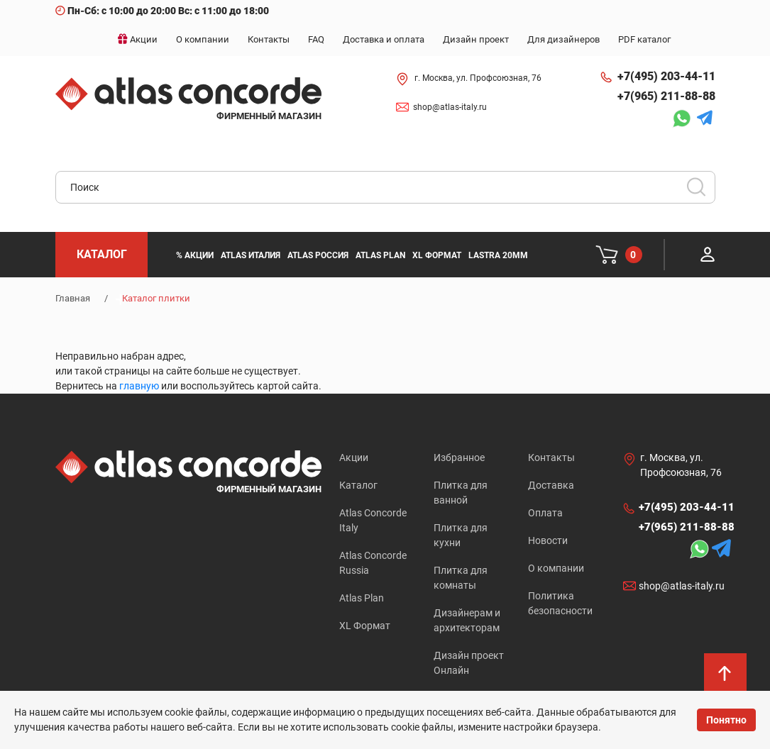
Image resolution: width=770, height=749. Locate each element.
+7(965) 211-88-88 (666, 96)
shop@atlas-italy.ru (450, 107)
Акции (353, 457)
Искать (701, 191)
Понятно (726, 720)
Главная (72, 298)
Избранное (459, 457)
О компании (556, 568)
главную (139, 386)
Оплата (545, 512)
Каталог (358, 485)
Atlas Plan (361, 598)
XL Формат (364, 625)
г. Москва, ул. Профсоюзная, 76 (477, 78)
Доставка (551, 485)
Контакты (551, 457)
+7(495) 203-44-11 (666, 76)
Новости (548, 540)
